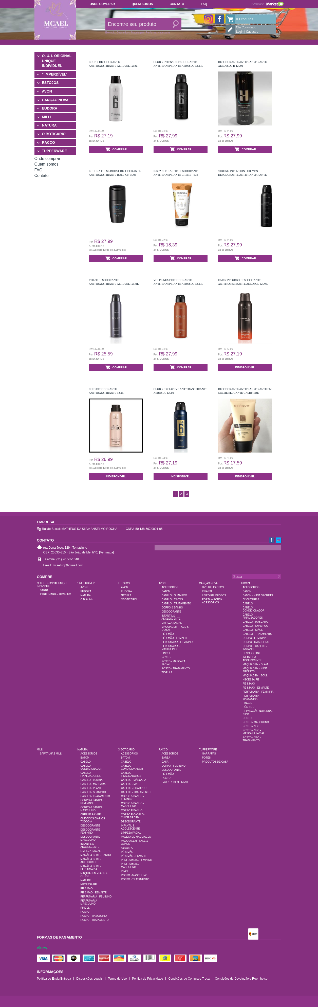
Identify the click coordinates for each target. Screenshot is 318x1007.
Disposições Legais (89, 978)
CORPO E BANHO (131, 810)
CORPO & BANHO (172, 607)
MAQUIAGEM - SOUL (255, 675)
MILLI (46, 117)
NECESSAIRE (251, 679)
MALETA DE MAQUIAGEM (136, 836)
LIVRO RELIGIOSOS (214, 595)
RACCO (48, 142)
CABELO (248, 603)
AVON (47, 91)
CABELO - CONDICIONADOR (254, 609)
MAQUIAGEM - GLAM (255, 664)
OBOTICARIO (129, 599)
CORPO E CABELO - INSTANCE (255, 648)
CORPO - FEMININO (173, 765)
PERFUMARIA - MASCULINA (252, 697)
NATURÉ (86, 880)
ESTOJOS (50, 83)
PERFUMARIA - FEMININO (55, 594)
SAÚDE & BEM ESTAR (175, 782)
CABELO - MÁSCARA (255, 621)
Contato (177, 4)
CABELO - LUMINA (92, 780)
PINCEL (166, 653)
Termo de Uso (117, 978)
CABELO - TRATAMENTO (176, 603)
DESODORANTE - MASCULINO (91, 838)
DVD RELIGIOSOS (213, 587)
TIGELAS (167, 672)
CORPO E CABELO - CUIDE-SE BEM (133, 816)
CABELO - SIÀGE (253, 629)
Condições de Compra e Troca (189, 978)
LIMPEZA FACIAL (172, 622)
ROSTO (166, 657)
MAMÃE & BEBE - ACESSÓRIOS (91, 861)
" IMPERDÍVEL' (54, 74)
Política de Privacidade (147, 978)
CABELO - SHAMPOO (174, 595)
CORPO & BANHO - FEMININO (92, 802)
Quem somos (142, 4)
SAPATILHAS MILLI (51, 753)
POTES (206, 757)
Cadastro (252, 31)
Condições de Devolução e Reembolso (241, 978)
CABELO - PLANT (91, 788)
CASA (165, 761)
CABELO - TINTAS (172, 599)
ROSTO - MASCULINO (256, 722)
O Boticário (87, 599)
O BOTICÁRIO (54, 134)
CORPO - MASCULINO (256, 642)
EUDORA (50, 108)
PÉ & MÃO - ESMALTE (175, 638)
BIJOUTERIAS (251, 599)
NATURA (49, 125)
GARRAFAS (209, 753)
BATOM (166, 591)
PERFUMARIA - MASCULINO (171, 648)
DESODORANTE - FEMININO (91, 831)
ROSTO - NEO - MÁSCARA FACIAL (254, 732)
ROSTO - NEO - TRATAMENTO (252, 739)
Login (240, 31)
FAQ (204, 4)
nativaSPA (127, 848)
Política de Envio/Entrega (54, 978)
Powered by (267, 4)
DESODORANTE (171, 611)
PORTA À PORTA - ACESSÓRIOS (212, 601)
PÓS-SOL (248, 707)
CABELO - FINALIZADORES (253, 616)
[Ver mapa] (106, 552)
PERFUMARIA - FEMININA (258, 691)
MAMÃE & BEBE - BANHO (96, 855)
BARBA (44, 590)
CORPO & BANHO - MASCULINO (92, 809)
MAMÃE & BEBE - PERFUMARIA (91, 868)
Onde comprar (102, 4)
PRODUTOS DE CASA (215, 761)
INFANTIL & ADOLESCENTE (171, 617)
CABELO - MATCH (131, 784)
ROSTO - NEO (251, 726)
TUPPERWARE (54, 151)
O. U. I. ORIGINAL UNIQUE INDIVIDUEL (56, 61)
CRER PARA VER (91, 814)
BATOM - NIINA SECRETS (258, 595)
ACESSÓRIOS (170, 587)
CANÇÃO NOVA (55, 100)
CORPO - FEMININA (254, 638)
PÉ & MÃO (168, 634)
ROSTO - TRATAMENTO (176, 668)
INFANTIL (207, 591)
